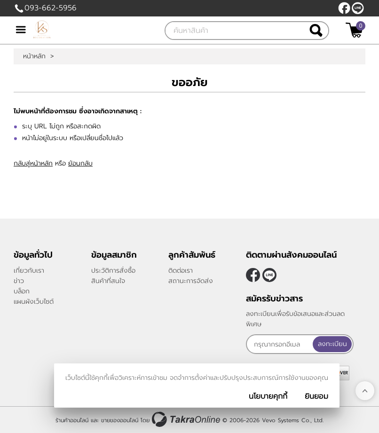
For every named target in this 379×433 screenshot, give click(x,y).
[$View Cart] (354, 30)
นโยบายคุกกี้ (268, 396)
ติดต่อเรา (180, 271)
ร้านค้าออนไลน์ (71, 420)
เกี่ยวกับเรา (29, 271)
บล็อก (22, 291)
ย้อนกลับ (80, 163)
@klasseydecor (358, 8)
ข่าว (19, 281)
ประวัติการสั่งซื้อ (113, 271)
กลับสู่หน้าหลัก (33, 163)
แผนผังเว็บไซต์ (34, 302)
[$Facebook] (344, 8)
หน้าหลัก (34, 56)
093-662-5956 (50, 8)
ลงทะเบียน (332, 344)
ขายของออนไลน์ (119, 420)
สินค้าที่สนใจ (108, 281)
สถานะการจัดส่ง (190, 281)
